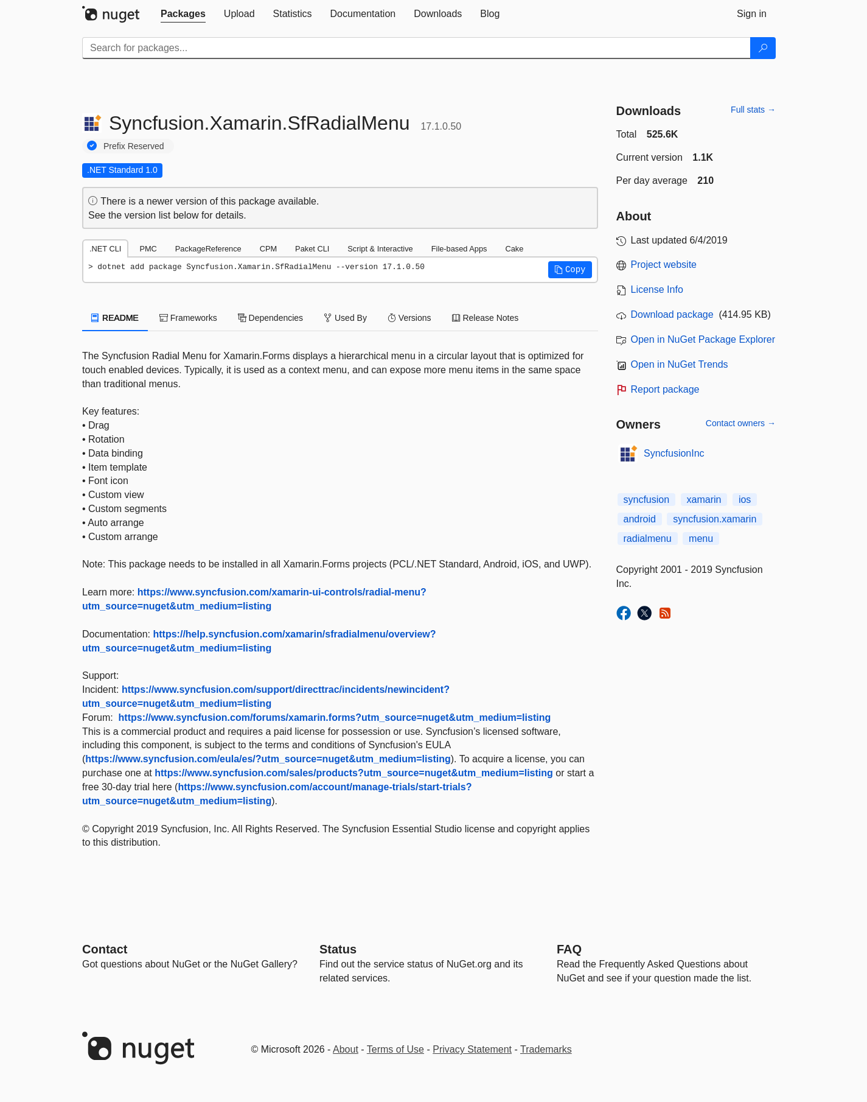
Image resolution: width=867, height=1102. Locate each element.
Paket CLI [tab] (312, 248)
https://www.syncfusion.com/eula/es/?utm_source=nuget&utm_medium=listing (267, 759)
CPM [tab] (268, 248)
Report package (665, 389)
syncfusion (647, 499)
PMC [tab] (147, 248)
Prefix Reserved (133, 146)
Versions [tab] (409, 318)
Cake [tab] (514, 248)
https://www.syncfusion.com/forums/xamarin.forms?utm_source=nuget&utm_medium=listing (335, 717)
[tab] (183, 14)
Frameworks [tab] (188, 318)
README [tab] (115, 318)
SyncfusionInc (674, 453)
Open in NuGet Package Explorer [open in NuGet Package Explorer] (703, 339)
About (345, 1049)
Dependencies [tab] (270, 318)
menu (701, 538)
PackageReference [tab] (208, 248)
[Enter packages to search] (416, 48)
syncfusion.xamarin (714, 519)
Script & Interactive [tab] (380, 248)
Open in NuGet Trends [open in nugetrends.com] (679, 364)
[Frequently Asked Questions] (569, 949)
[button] (570, 269)
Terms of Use (395, 1049)
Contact (104, 949)
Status (338, 949)
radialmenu (648, 538)
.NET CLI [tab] (105, 248)
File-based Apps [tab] (459, 248)
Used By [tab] (345, 318)
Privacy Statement (472, 1049)
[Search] (763, 48)
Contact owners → (741, 423)
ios (745, 499)
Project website (664, 264)
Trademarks (546, 1049)
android (640, 519)
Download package (672, 314)
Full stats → (753, 109)
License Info (657, 289)
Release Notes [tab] (485, 318)
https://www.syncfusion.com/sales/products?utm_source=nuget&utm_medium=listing (354, 773)
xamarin (704, 499)
